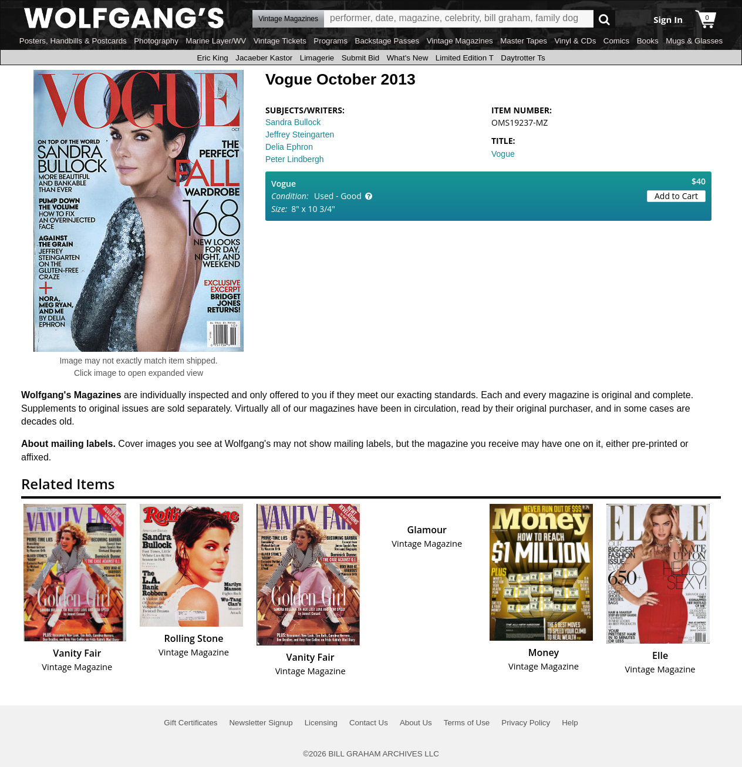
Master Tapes (523, 40)
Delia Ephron (289, 147)
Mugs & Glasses (694, 40)
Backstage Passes (387, 40)
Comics (616, 40)
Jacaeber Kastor (263, 57)
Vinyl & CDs (575, 40)
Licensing (321, 722)
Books (648, 40)
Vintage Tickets (280, 40)
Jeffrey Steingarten (299, 134)
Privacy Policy (525, 722)
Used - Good (338, 195)
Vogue (503, 154)
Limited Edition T (465, 57)
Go (604, 19)
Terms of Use (467, 722)
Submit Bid (360, 57)
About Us (416, 722)
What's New (408, 57)
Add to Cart (676, 195)
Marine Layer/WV (216, 40)
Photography (156, 40)
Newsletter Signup (260, 722)
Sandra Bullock (293, 122)
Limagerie (317, 57)
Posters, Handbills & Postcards (73, 40)
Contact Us (368, 722)
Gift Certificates (190, 722)
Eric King (212, 57)
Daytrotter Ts (523, 57)
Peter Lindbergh (294, 159)
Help (570, 722)
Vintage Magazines (460, 40)
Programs (330, 40)
